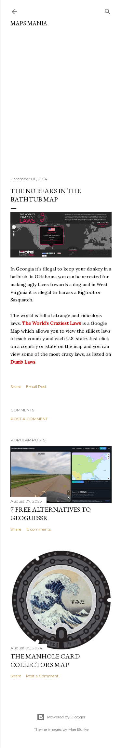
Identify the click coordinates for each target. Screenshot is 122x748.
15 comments (38, 529)
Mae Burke (78, 729)
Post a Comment (29, 418)
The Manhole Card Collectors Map (45, 660)
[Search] (108, 10)
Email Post (36, 386)
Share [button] (15, 386)
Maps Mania (28, 23)
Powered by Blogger (61, 717)
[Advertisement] (61, 99)
